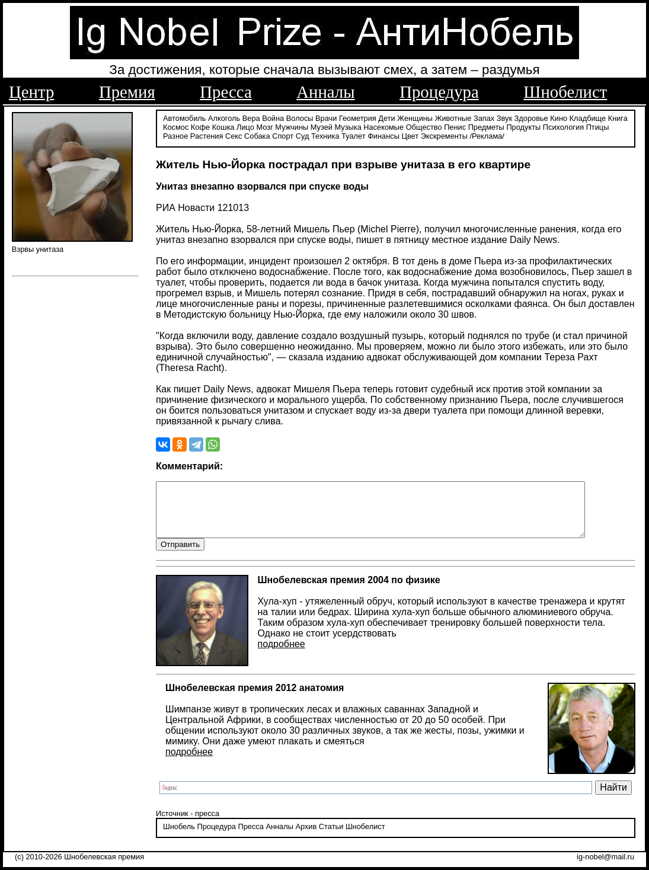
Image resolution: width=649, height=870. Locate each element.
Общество (424, 125)
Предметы (486, 125)
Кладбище (588, 117)
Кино (558, 117)
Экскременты (444, 134)
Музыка (348, 125)
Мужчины (291, 125)
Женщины (415, 117)
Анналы (325, 91)
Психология (563, 125)
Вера (251, 117)
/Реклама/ (486, 134)
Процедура (439, 91)
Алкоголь (224, 117)
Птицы (597, 125)
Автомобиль (184, 117)
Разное (175, 134)
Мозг (264, 125)
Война (273, 117)
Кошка (223, 125)
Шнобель (179, 837)
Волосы (300, 117)
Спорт (282, 134)
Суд (302, 134)
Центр (31, 91)
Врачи (326, 117)
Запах (484, 117)
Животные (453, 117)
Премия (127, 91)
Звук (504, 117)
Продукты (523, 125)
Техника (325, 134)
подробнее (281, 654)
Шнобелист (565, 91)
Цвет (409, 134)
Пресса (225, 91)
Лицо (245, 125)
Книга (618, 117)
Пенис (455, 125)
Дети (386, 117)
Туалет (353, 134)
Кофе (200, 125)
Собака (257, 134)
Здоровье (531, 117)
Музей (322, 125)
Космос (175, 125)
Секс (233, 134)
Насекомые (383, 125)
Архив (305, 837)
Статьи (331, 837)
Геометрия (357, 117)
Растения (206, 134)
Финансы (383, 134)
